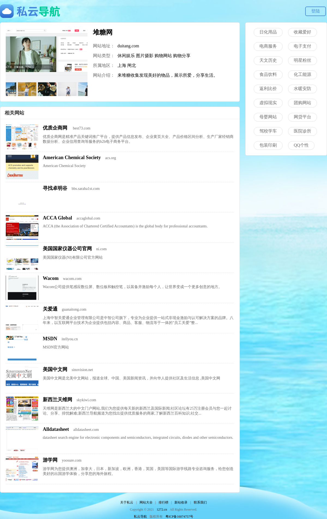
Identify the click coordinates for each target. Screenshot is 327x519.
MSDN (50, 338)
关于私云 (126, 502)
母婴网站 (268, 117)
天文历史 (268, 60)
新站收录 (180, 502)
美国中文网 (55, 369)
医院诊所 (302, 131)
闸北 (131, 65)
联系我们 (200, 502)
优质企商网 (56, 128)
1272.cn (162, 509)
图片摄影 (144, 55)
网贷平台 (302, 117)
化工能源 (302, 74)
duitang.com (128, 46)
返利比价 (268, 88)
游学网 (50, 460)
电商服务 (268, 46)
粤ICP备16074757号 (179, 516)
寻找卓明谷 (55, 188)
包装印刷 (268, 145)
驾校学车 (268, 131)
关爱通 (50, 309)
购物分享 (181, 55)
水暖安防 (302, 88)
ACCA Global (57, 218)
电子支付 (302, 46)
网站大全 (146, 502)
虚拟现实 (268, 102)
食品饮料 (268, 74)
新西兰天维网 (57, 399)
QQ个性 (301, 145)
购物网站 (163, 55)
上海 (121, 65)
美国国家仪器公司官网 (67, 248)
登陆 (315, 11)
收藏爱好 (302, 32)
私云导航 (140, 516)
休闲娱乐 (126, 55)
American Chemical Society (72, 157)
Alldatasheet (56, 429)
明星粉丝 (302, 60)
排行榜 (163, 502)
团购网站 (302, 102)
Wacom (51, 278)
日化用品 (268, 32)
